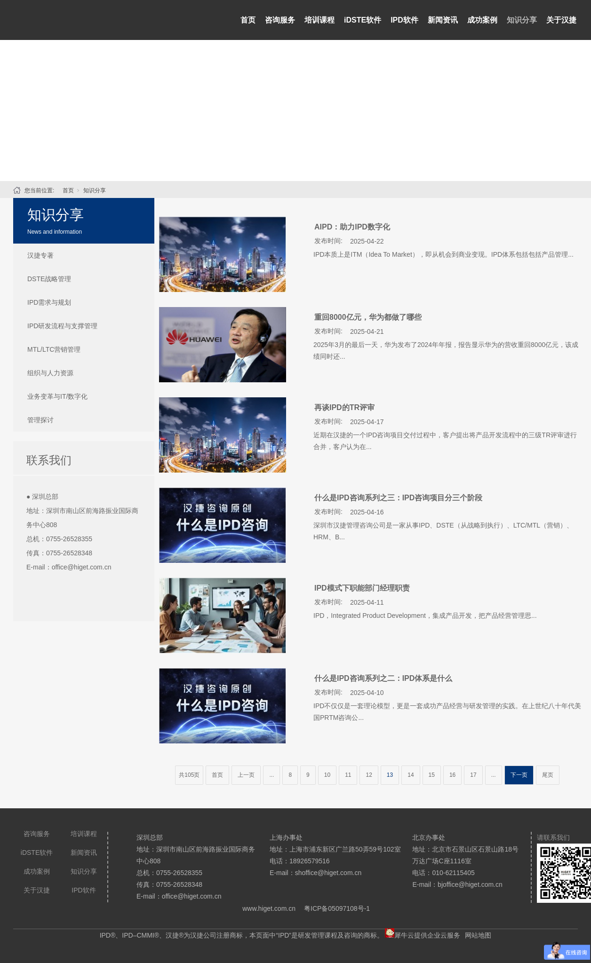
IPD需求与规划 (49, 302)
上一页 (246, 775)
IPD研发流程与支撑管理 (62, 326)
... (271, 775)
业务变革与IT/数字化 (57, 396)
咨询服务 (280, 20)
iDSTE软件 (362, 20)
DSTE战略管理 (49, 279)
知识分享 (522, 20)
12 (369, 775)
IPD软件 (404, 20)
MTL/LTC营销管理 (53, 349)
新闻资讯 (443, 20)
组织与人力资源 (50, 373)
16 (452, 775)
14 (410, 775)
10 (327, 775)
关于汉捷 (561, 20)
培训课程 (319, 20)
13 (390, 775)
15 (432, 775)
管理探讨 (40, 420)
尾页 (547, 775)
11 (348, 775)
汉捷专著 (40, 255)
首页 (248, 20)
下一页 (519, 775)
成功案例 (482, 20)
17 (473, 775)
